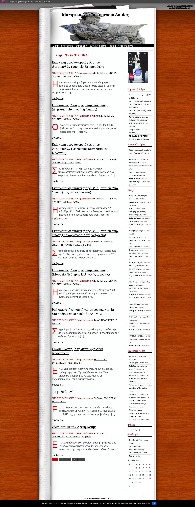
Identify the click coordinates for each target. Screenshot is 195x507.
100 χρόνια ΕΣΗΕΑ (135, 295)
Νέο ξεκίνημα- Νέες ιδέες (137, 240)
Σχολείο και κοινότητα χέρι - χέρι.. (140, 202)
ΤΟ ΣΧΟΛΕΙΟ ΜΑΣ (125, 46)
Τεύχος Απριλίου (134, 269)
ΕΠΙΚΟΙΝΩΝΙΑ (81, 46)
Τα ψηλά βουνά (63, 392)
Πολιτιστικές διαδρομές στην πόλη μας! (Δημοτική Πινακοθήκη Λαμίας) (140, 388)
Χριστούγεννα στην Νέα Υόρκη (139, 166)
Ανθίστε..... (132, 208)
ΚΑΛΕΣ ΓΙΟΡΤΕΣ (135, 345)
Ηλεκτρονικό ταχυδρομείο (137, 449)
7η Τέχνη (98, 398)
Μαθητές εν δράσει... (136, 256)
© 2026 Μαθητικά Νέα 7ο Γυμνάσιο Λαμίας (97, 498)
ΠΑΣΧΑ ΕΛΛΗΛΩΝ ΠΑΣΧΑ (138, 323)
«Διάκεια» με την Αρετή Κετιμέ (74, 427)
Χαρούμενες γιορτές (135, 263)
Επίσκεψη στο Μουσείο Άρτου (139, 363)
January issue (133, 307)
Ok (154, 503)
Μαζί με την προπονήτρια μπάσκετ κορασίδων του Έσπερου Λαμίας (137, 175)
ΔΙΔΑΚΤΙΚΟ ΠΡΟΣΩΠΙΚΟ (63, 46)
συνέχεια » (57, 98)
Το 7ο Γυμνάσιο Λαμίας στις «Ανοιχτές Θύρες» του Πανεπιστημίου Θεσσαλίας (138, 369)
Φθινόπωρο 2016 (135, 266)
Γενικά (97, 116)
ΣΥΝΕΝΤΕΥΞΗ (59, 363)
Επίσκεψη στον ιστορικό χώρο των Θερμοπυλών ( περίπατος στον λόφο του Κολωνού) (80, 149)
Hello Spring (133, 272)
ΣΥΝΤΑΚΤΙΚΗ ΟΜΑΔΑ (98, 46)
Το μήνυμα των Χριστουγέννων (139, 288)
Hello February (134, 304)
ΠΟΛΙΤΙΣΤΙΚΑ (58, 76)
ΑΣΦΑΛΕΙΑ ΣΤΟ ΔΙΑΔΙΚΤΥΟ (138, 339)
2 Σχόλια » (86, 437)
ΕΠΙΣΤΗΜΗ (57, 245)
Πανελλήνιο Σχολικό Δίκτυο (138, 453)
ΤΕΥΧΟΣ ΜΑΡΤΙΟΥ (135, 298)
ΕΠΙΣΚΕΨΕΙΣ (100, 73)
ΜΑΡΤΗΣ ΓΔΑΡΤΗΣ (135, 330)
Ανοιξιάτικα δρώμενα (136, 224)
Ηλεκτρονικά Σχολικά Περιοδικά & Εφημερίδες (24, 2)
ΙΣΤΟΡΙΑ (112, 73)
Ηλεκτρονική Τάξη (135, 446)
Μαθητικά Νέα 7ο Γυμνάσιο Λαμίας (95, 14)
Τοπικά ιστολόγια (134, 456)
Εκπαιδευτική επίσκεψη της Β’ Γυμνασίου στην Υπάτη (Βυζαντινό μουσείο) (139, 407)
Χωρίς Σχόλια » (73, 76)
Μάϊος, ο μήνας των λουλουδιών (139, 317)
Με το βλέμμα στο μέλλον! (137, 231)
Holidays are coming (136, 311)
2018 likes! (132, 237)
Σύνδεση (47, 2)
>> (81, 459)
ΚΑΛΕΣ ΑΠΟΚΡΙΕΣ (135, 336)
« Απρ (130, 486)
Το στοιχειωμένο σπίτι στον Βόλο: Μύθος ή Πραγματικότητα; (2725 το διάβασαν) (140, 104)
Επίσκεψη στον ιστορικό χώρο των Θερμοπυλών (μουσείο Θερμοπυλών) (139, 379)
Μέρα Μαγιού (133, 221)
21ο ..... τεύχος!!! (134, 247)
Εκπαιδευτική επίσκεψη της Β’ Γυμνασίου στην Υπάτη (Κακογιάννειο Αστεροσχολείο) (139, 416)
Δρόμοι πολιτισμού (135, 218)
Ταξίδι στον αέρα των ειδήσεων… (140, 182)
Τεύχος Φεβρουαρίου (136, 275)
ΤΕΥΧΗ (113, 46)
